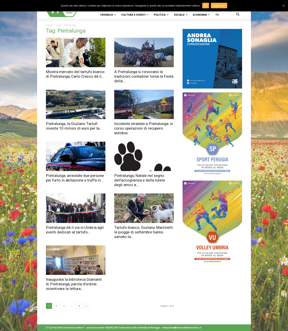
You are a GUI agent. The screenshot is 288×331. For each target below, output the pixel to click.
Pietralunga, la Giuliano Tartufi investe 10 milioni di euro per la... (74, 126)
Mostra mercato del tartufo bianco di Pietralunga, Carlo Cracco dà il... (75, 74)
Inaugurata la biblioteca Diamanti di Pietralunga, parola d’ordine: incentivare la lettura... (74, 284)
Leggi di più (219, 5)
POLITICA (161, 14)
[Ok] (283, 6)
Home (49, 25)
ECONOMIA (201, 14)
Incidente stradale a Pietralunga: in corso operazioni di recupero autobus (143, 128)
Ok (205, 5)
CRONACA (108, 14)
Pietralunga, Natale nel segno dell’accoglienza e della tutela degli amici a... (139, 180)
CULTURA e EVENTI (134, 14)
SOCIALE (181, 14)
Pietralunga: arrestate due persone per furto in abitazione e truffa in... (75, 177)
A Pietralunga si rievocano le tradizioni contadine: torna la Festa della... (143, 76)
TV (217, 14)
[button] (237, 15)
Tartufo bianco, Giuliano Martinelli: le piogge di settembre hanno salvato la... (144, 232)
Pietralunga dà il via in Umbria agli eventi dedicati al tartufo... (75, 229)
